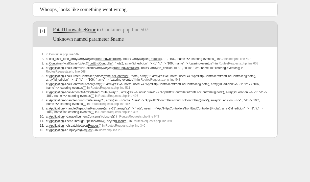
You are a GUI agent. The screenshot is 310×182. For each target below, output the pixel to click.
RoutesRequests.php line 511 (110, 87)
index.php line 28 (110, 130)
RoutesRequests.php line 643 (139, 116)
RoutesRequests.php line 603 (238, 63)
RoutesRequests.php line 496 (118, 96)
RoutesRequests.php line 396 (118, 112)
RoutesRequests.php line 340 (125, 125)
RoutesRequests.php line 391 (152, 121)
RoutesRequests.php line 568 (66, 71)
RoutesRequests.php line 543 (160, 79)
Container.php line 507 (125, 29)
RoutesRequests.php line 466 (110, 104)
